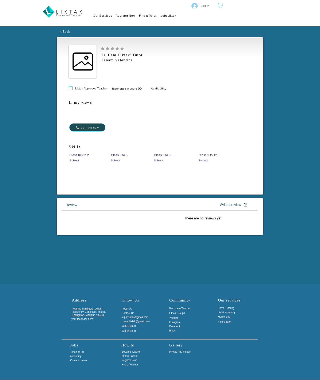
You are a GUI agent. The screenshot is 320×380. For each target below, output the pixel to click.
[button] (221, 5)
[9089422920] (132, 326)
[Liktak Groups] (180, 313)
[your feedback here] (82, 319)
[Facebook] (176, 326)
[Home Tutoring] (228, 308)
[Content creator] (80, 360)
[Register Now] (135, 360)
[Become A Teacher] (180, 308)
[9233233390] (132, 331)
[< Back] (73, 32)
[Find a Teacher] (136, 356)
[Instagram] (176, 322)
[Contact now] (87, 127)
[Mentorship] (228, 316)
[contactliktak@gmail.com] (137, 321)
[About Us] (132, 308)
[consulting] (80, 356)
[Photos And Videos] (183, 352)
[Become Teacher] (136, 352)
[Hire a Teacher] (136, 364)
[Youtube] (175, 318)
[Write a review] (233, 204)
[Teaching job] (80, 352)
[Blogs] (180, 330)
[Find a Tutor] (228, 322)
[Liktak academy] (228, 312)
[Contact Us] (132, 313)
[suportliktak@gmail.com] (137, 317)
